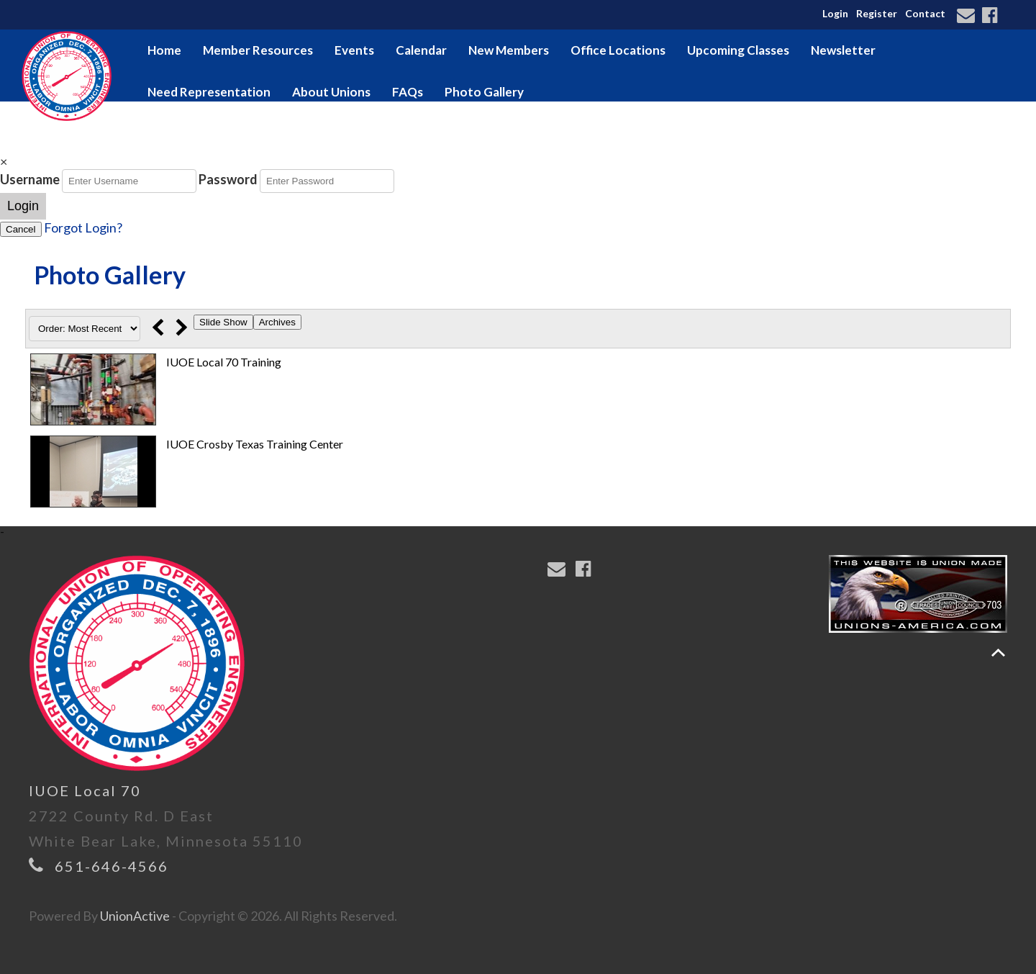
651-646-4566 (111, 866)
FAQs (407, 91)
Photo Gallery (484, 91)
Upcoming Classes (738, 50)
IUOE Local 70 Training (223, 362)
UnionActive (135, 916)
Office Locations (618, 50)
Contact (925, 13)
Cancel (21, 229)
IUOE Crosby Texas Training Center (254, 444)
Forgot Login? (83, 227)
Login (835, 13)
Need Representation (209, 91)
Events (354, 50)
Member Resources (258, 50)
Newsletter (843, 50)
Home (164, 50)
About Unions (331, 91)
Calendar (421, 50)
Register (876, 13)
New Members (508, 50)
